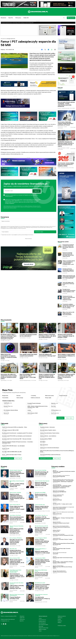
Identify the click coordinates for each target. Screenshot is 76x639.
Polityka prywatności (62, 616)
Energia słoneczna (11, 38)
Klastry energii (20, 397)
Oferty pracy (18, 17)
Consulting (33, 395)
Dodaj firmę (60, 418)
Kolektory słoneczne (35, 397)
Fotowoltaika (5, 397)
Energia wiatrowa (63, 395)
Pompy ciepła (48, 397)
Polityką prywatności (36, 226)
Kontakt (59, 619)
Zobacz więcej (69, 418)
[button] (64, 18)
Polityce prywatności (22, 228)
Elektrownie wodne (49, 395)
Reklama (59, 622)
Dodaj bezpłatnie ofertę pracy (46, 458)
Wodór (40, 631)
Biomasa (18, 395)
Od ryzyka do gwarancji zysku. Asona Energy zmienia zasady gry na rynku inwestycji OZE (17, 22)
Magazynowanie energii (43, 627)
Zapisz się (36, 191)
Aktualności (3, 38)
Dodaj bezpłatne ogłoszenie (7, 458)
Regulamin (17, 226)
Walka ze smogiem (42, 629)
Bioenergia (41, 626)
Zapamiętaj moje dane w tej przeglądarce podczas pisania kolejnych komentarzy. (17, 234)
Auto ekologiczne (42, 623)
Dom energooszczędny (43, 624)
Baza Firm (11, 17)
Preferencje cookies (62, 625)
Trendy (40, 618)
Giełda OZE (26, 17)
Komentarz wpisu (39, 231)
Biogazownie (5, 395)
